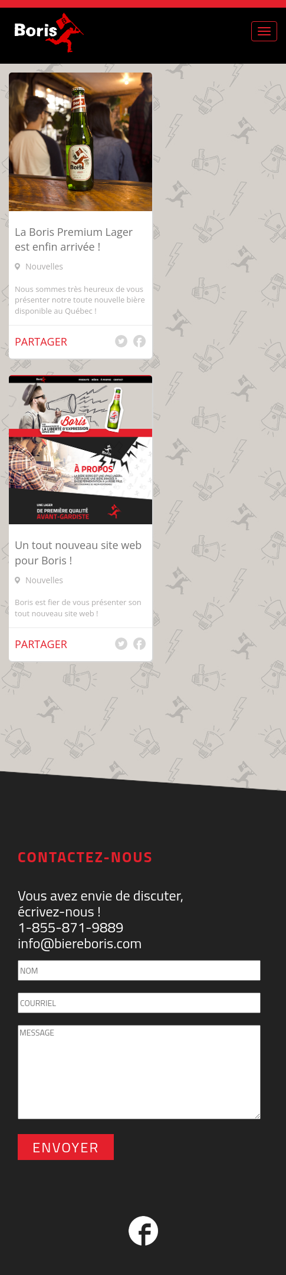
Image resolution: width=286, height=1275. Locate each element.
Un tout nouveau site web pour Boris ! (78, 552)
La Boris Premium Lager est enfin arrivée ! (74, 239)
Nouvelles (44, 266)
